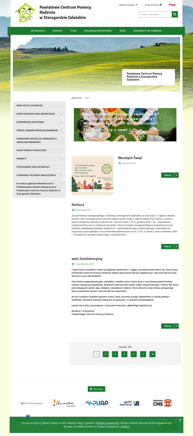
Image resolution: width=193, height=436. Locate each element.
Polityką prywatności (107, 423)
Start (87, 97)
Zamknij (125, 426)
